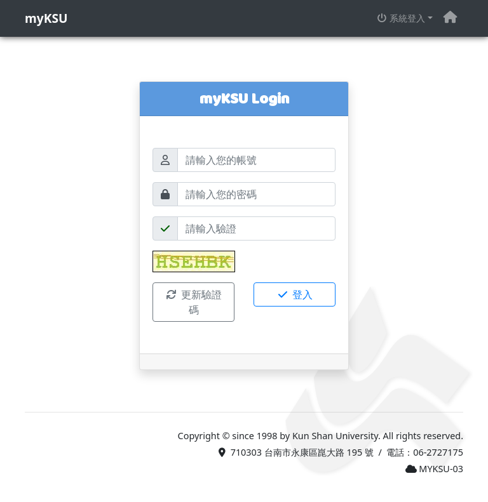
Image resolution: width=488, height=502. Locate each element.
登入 (294, 294)
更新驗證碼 (193, 302)
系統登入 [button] (401, 18)
